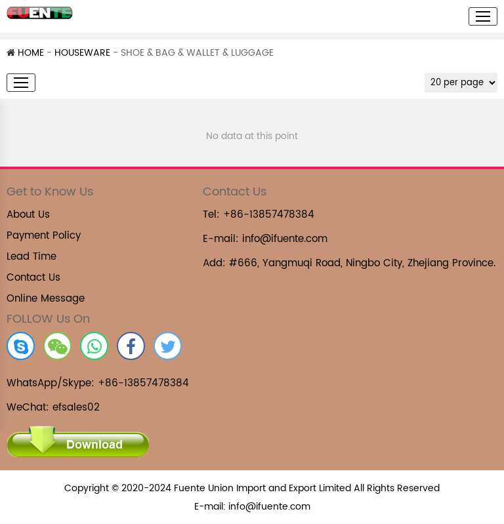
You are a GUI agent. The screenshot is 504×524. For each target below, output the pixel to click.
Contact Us (33, 278)
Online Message (46, 299)
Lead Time (31, 257)
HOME (25, 52)
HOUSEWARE (82, 52)
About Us (28, 215)
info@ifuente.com (284, 239)
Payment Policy (44, 236)
